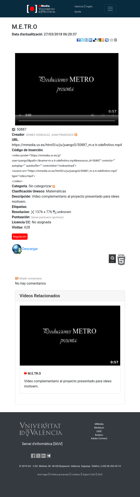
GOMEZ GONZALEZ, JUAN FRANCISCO (50, 134)
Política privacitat (59, 474)
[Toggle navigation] (110, 9)
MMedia (99, 424)
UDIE (99, 431)
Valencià (78, 6)
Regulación (19, 236)
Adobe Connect (99, 438)
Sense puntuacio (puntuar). (47, 217)
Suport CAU (88, 474)
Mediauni (99, 427)
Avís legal (42, 474)
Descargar (25, 249)
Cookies (75, 474)
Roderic (99, 435)
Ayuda (77, 11)
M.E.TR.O (32, 373)
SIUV (100, 474)
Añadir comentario (28, 278)
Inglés (89, 6)
